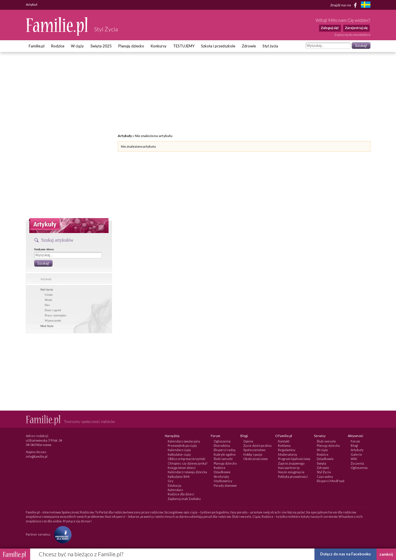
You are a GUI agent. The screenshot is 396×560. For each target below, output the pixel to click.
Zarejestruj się (356, 28)
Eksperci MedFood (330, 481)
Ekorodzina (222, 445)
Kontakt (283, 441)
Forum (355, 441)
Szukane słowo (44, 249)
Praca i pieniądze (55, 315)
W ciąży (77, 46)
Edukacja (174, 485)
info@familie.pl (36, 456)
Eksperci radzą (224, 450)
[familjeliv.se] (365, 5)
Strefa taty (221, 476)
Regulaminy (286, 450)
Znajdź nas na (344, 5)
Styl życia (270, 46)
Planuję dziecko (131, 46)
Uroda (49, 294)
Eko (47, 305)
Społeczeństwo (254, 450)
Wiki (354, 459)
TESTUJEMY (183, 46)
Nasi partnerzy (289, 467)
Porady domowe (225, 485)
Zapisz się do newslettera (352, 34)
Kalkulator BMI (179, 476)
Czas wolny (325, 476)
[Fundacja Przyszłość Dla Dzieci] (61, 534)
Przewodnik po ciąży (182, 445)
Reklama (284, 445)
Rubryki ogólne (225, 454)
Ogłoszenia (222, 441)
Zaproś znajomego (291, 463)
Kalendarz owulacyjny (184, 441)
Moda (48, 299)
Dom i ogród (53, 310)
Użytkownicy (223, 481)
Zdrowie (249, 46)
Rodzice (57, 46)
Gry (170, 481)
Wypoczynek (53, 320)
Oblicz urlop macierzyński (186, 459)
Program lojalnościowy (294, 459)
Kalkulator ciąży (179, 454)
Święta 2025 (101, 46)
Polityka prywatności (293, 476)
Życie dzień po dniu (257, 445)
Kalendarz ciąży (179, 450)
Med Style (47, 326)
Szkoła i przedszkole (218, 46)
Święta (321, 463)
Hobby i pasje (252, 454)
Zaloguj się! (330, 28)
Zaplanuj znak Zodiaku (184, 499)
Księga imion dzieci (182, 467)
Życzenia (357, 463)
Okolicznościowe (255, 459)
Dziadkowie (222, 472)
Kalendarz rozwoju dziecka (187, 472)
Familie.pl (37, 46)
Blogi (354, 445)
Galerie (356, 454)
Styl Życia (324, 472)
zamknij (386, 554)
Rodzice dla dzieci (181, 494)
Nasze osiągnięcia (291, 472)
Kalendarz (175, 490)
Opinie (248, 441)
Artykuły (46, 279)
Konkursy (159, 46)
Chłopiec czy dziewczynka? (187, 463)
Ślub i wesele (223, 459)
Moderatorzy (287, 454)
